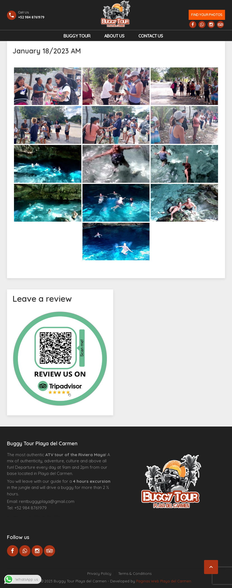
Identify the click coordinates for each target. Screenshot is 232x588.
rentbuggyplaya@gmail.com (46, 501)
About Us (114, 36)
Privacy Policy (99, 573)
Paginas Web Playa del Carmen (163, 581)
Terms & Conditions (134, 573)
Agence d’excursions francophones (18, 516)
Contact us (150, 36)
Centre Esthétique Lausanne (38, 516)
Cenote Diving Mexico (54, 516)
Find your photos (206, 15)
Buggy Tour (76, 36)
